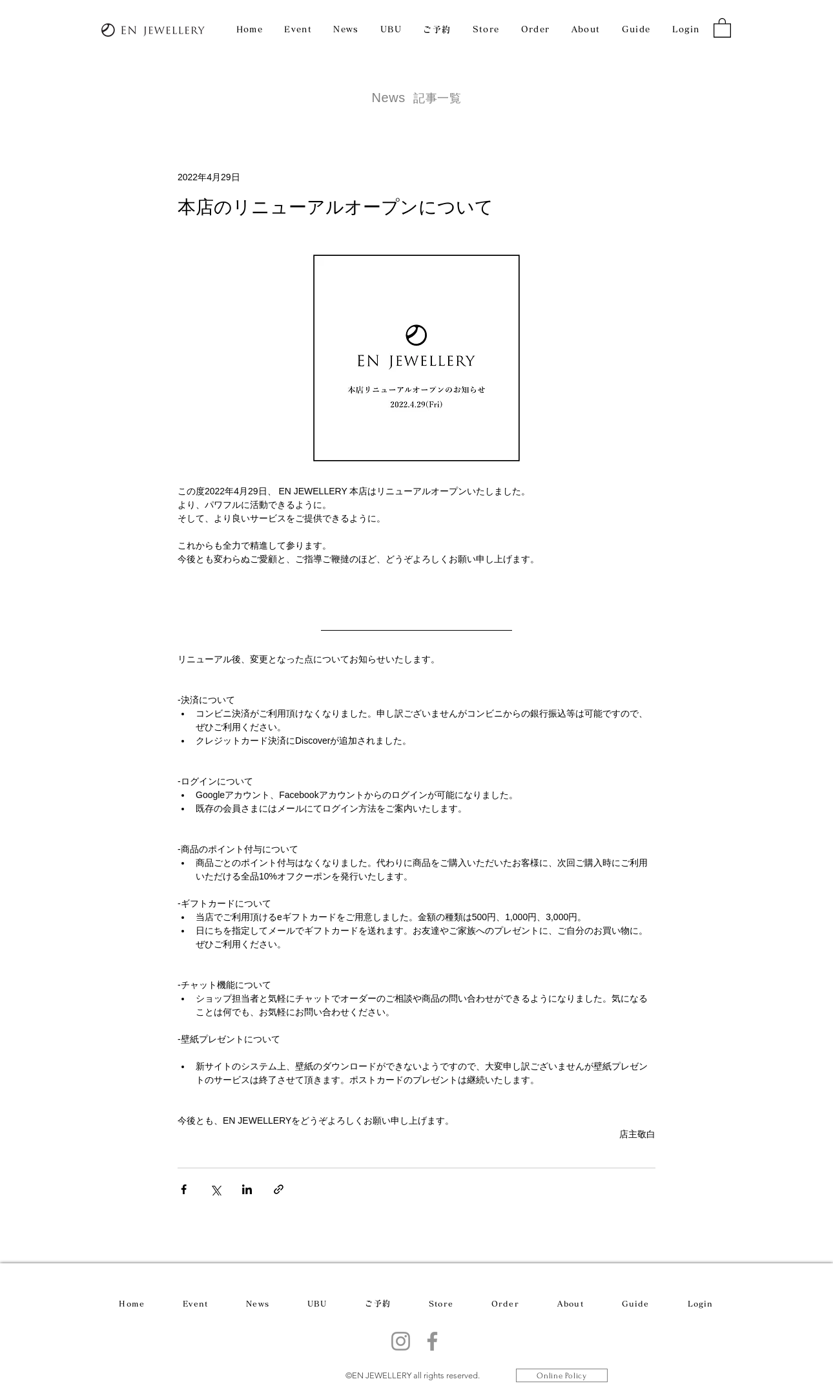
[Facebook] (432, 1341)
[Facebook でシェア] (184, 1189)
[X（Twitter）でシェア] (215, 1189)
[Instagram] (400, 1341)
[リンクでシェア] (279, 1189)
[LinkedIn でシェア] (247, 1189)
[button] (722, 27)
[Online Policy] (562, 1375)
